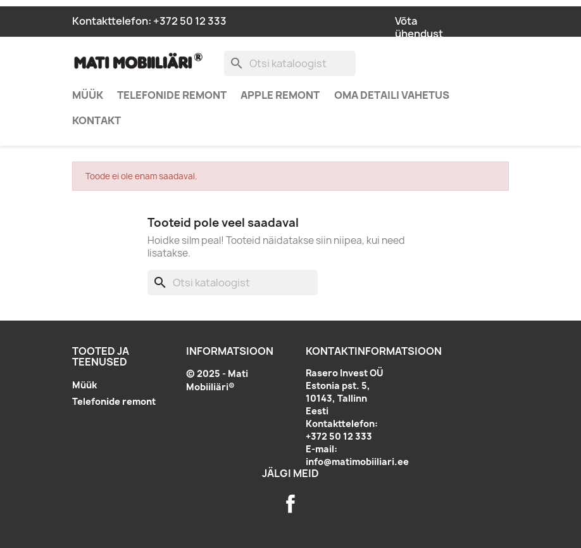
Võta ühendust (419, 27)
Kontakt (96, 120)
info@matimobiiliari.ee (357, 462)
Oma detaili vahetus (391, 95)
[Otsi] (290, 63)
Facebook (290, 503)
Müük (87, 95)
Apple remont (280, 95)
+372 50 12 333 (190, 21)
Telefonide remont (172, 95)
